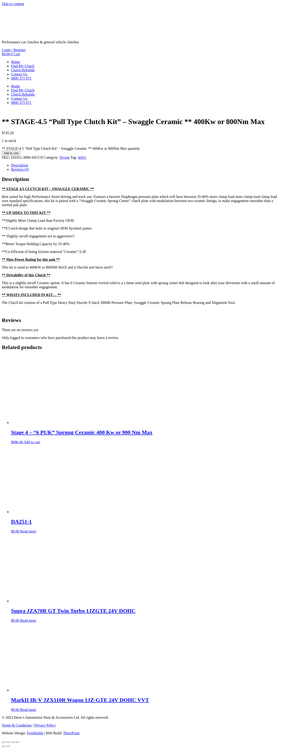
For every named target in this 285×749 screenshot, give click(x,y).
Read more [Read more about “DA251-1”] (28, 531)
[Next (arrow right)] (8, 746)
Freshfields (35, 733)
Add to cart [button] (32, 442)
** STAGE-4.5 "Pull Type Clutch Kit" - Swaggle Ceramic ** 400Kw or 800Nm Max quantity (71, 148)
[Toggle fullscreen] (8, 742)
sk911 (82, 157)
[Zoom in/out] (4, 742)
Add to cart (11, 153)
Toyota (64, 157)
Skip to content (13, 4)
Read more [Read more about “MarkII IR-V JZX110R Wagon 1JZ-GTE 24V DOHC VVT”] (28, 710)
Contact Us (19, 74)
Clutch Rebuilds (23, 70)
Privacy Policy (45, 725)
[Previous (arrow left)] (4, 746)
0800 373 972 (21, 78)
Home (15, 62)
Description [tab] (19, 165)
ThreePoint (71, 733)
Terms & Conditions (17, 725)
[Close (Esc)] (17, 742)
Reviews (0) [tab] (20, 169)
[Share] (13, 742)
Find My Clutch (22, 66)
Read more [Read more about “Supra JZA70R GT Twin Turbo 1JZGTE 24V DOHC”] (28, 620)
